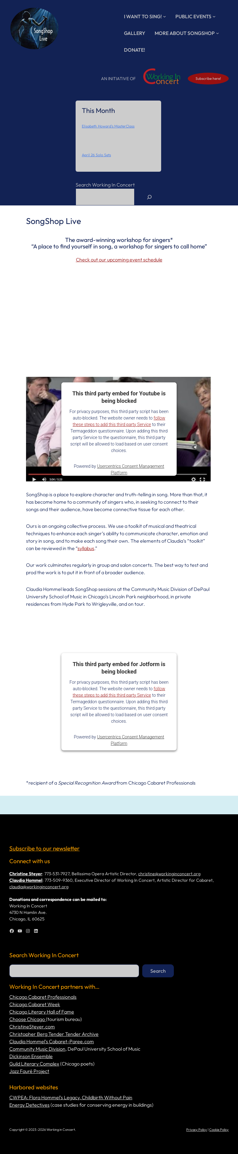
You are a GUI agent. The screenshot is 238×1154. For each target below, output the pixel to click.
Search (158, 971)
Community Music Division (37, 1049)
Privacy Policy (196, 1129)
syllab (83, 548)
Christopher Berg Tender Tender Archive (54, 1034)
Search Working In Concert (105, 185)
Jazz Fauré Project (29, 1071)
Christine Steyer (25, 873)
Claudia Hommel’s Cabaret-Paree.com (51, 1041)
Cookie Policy (219, 1129)
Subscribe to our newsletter (44, 848)
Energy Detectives (29, 1105)
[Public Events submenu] (214, 16)
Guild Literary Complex (34, 1064)
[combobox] (105, 196)
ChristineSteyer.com (32, 1026)
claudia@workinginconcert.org (38, 886)
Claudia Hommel (25, 880)
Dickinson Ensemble (31, 1056)
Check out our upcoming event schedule (119, 259)
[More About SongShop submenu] (217, 33)
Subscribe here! (208, 78)
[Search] (149, 196)
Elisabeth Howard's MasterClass (108, 126)
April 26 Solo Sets (96, 155)
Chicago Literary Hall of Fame (41, 1012)
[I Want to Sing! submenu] (164, 16)
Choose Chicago (27, 1019)
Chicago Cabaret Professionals (43, 997)
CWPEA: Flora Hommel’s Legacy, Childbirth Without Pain (70, 1097)
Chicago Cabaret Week (34, 1004)
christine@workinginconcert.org (169, 873)
